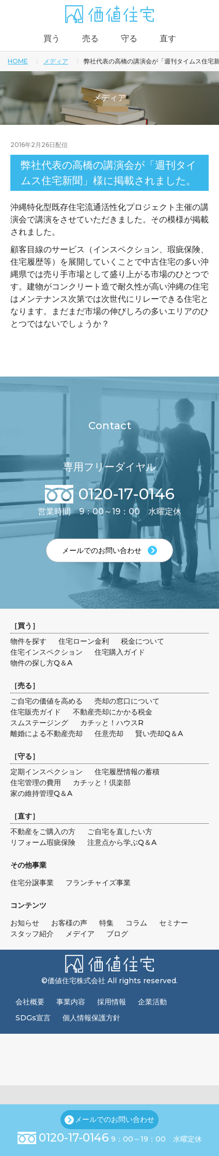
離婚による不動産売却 (46, 733)
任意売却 (109, 733)
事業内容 (70, 1001)
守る (129, 38)
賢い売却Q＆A (159, 733)
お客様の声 (69, 922)
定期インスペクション (46, 771)
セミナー (173, 922)
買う (51, 38)
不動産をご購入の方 (42, 831)
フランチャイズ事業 (98, 882)
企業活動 (152, 1001)
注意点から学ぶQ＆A (122, 842)
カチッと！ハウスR (112, 722)
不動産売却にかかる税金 (112, 712)
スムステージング (39, 722)
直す (168, 38)
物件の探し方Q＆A (41, 662)
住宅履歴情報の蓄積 (127, 771)
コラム (136, 922)
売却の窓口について (127, 701)
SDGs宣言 (33, 1017)
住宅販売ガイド (35, 712)
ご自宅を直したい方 (119, 831)
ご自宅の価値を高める (46, 701)
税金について (142, 641)
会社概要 (29, 1001)
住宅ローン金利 (83, 641)
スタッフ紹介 (32, 933)
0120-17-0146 (74, 1138)
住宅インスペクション (46, 652)
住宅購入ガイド (120, 652)
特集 (106, 922)
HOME (18, 61)
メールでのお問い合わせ (114, 1119)
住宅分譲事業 (32, 882)
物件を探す (28, 641)
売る (90, 38)
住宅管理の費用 (35, 782)
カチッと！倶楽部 (102, 782)
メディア (55, 61)
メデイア (80, 933)
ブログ (117, 933)
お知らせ (24, 922)
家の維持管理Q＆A (41, 793)
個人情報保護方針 (91, 1017)
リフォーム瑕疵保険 (42, 842)
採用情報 (111, 1001)
